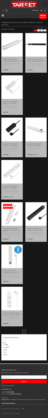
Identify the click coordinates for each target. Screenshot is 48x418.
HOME (5, 345)
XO (4, 352)
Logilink (6, 347)
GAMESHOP (43, 16)
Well (5, 349)
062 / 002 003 (10, 392)
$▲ (41, 30)
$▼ (45, 30)
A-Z (35, 30)
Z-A (38, 30)
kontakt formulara (15, 394)
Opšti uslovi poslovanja (8, 403)
